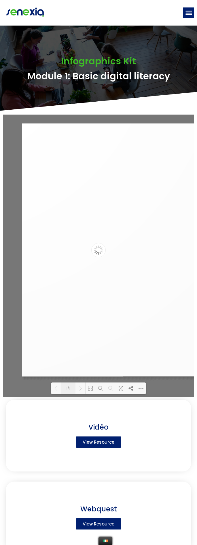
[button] (188, 12)
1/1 (68, 388)
